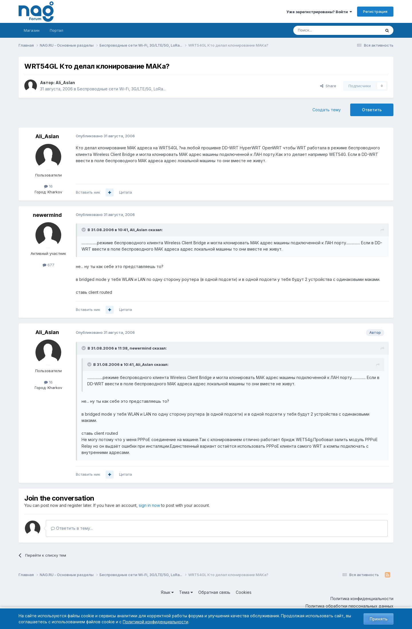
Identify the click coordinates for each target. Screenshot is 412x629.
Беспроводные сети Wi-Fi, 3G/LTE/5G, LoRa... (121, 88)
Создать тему (326, 109)
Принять (378, 618)
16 (48, 186)
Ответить (372, 109)
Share (328, 86)
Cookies (243, 592)
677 (48, 265)
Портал (56, 30)
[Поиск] (321, 30)
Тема (186, 592)
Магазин (31, 30)
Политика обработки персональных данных (349, 606)
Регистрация (375, 11)
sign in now (149, 505)
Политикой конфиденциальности (155, 621)
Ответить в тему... (72, 528)
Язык (167, 592)
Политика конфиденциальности (361, 598)
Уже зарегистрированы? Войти (319, 11)
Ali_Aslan (65, 82)
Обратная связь (214, 592)
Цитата (125, 192)
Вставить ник (88, 192)
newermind (47, 215)
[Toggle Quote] (84, 229)
